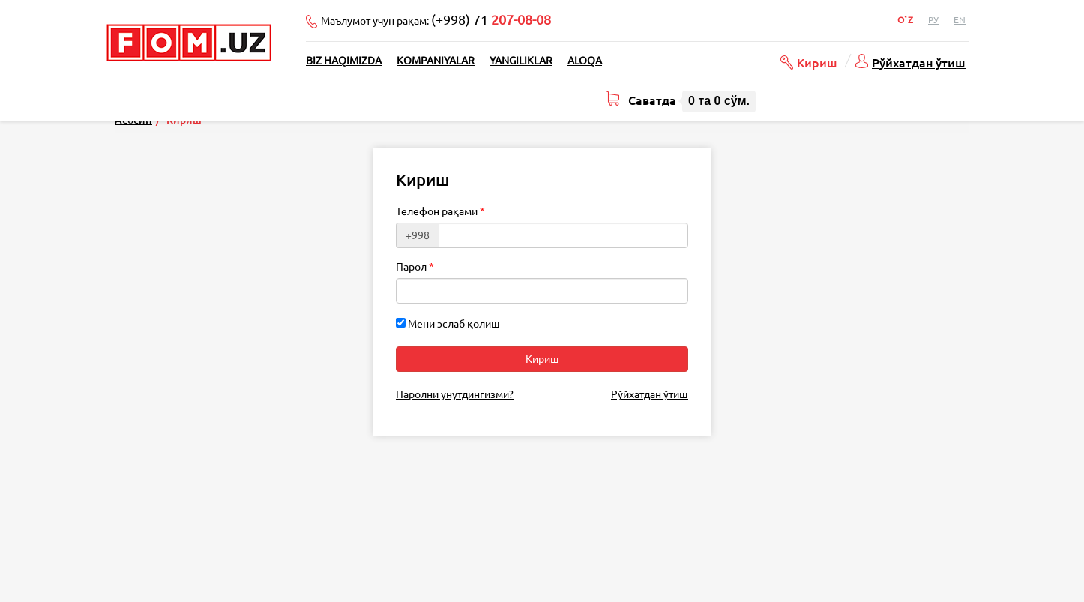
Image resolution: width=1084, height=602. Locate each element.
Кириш (817, 62)
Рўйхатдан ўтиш (919, 62)
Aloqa (584, 61)
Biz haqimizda (344, 61)
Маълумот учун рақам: (436, 19)
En (960, 20)
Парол (411, 267)
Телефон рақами (437, 211)
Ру (933, 20)
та (719, 100)
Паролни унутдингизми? (455, 394)
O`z (905, 20)
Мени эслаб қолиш (448, 324)
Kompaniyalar (436, 61)
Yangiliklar (521, 61)
